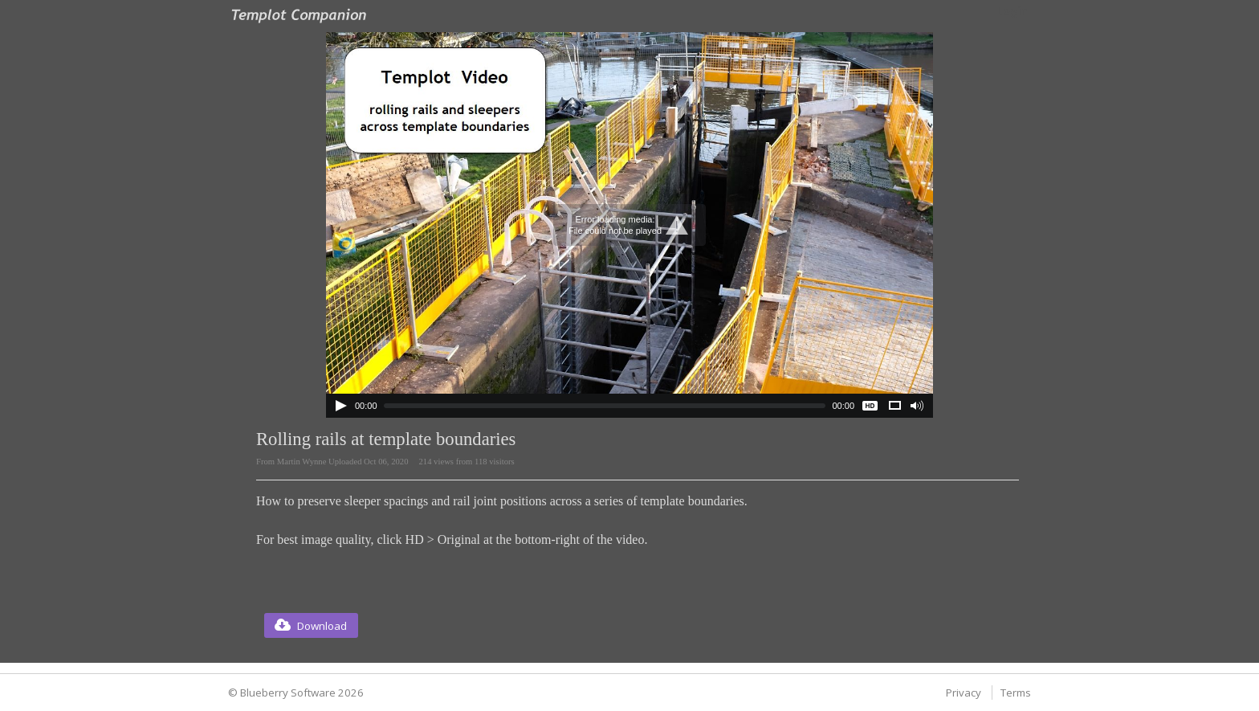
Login (1012, 11)
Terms (1015, 692)
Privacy (963, 692)
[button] (311, 625)
